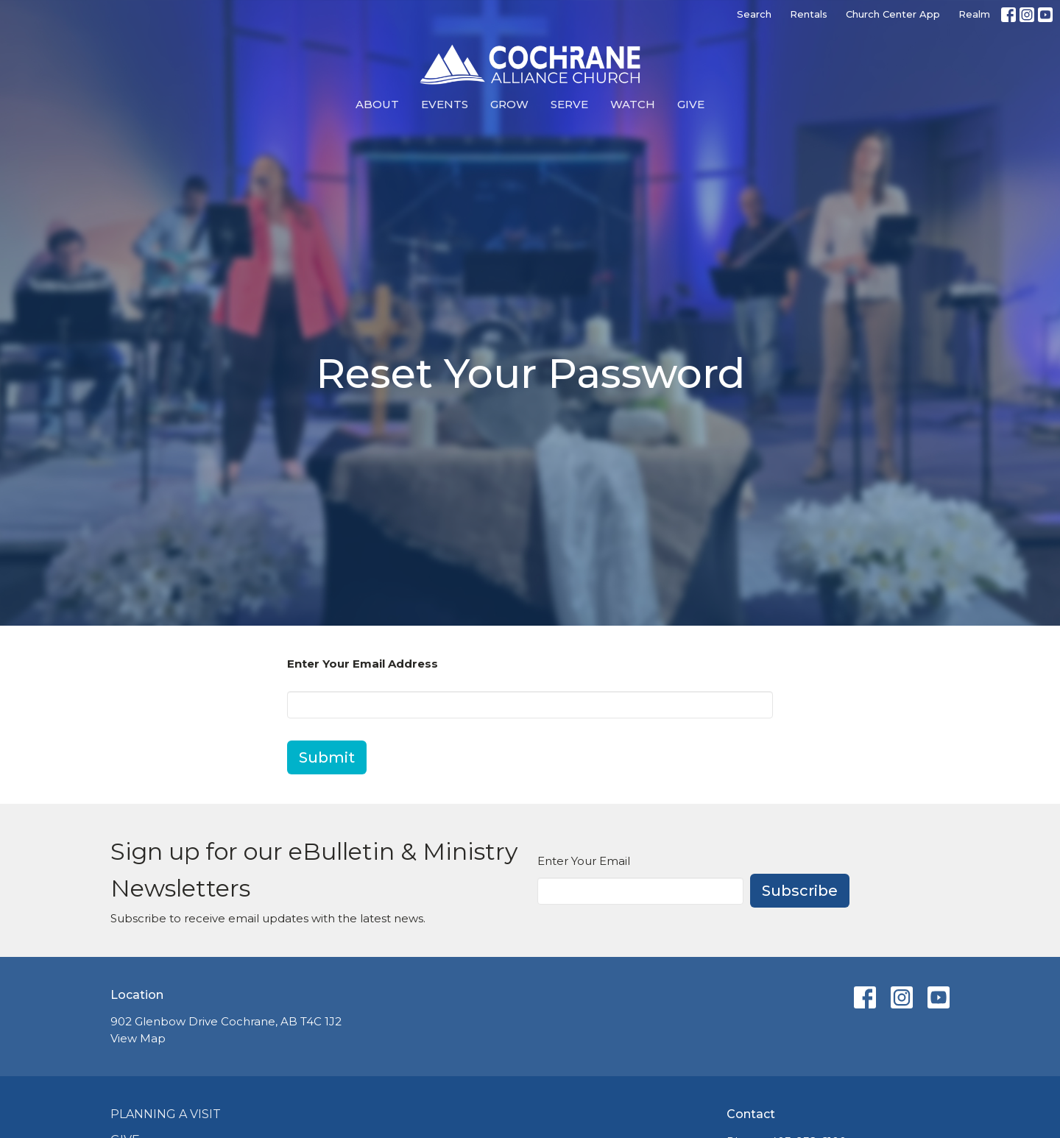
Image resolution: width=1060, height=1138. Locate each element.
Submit (327, 757)
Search (754, 14)
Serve (569, 104)
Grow (509, 104)
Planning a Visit (165, 1114)
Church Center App (893, 14)
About (377, 104)
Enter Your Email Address (362, 664)
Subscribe (800, 891)
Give (690, 104)
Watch (632, 104)
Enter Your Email (583, 861)
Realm (974, 14)
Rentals (808, 14)
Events (444, 104)
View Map (138, 1038)
